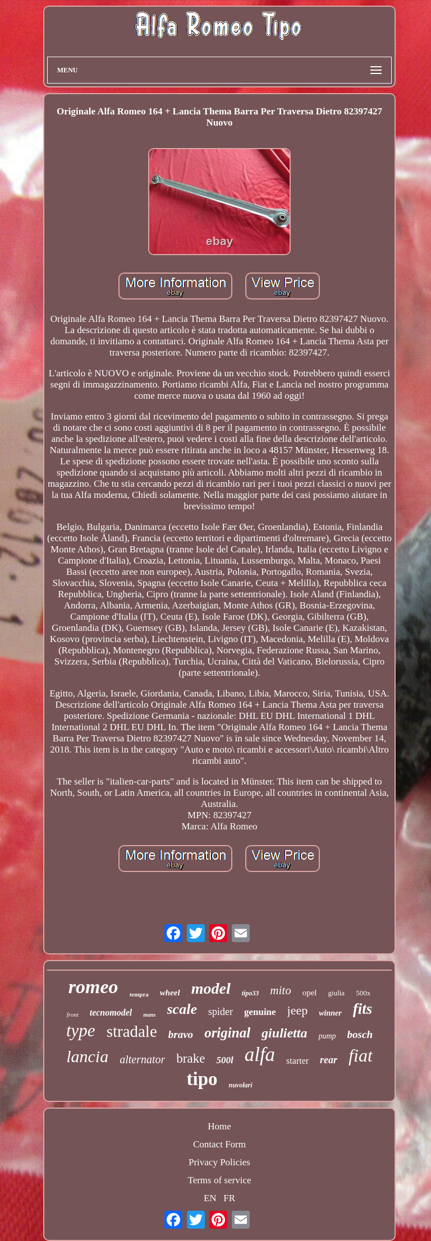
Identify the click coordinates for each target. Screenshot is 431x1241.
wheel (170, 992)
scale (182, 1009)
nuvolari (240, 1085)
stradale (132, 1031)
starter (297, 1060)
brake (190, 1058)
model (211, 988)
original (227, 1032)
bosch (360, 1034)
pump (327, 1036)
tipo (201, 1079)
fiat (361, 1055)
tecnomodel (111, 1012)
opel (309, 992)
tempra (139, 994)
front (73, 1014)
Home (219, 1126)
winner (330, 1013)
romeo (93, 986)
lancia (87, 1056)
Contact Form (219, 1144)
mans (149, 1015)
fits (363, 1008)
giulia (336, 993)
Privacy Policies (219, 1162)
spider (220, 1011)
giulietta (284, 1033)
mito (280, 990)
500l (224, 1060)
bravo (180, 1034)
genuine (260, 1012)
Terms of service (219, 1180)
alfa (260, 1054)
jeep (297, 1010)
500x (363, 993)
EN (210, 1198)
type (80, 1030)
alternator (142, 1059)
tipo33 (250, 993)
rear (328, 1059)
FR (229, 1198)
